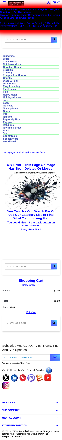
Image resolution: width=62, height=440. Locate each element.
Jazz (5, 100)
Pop (5, 114)
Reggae (7, 122)
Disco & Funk (10, 81)
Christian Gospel (12, 67)
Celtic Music (10, 61)
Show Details (31, 285)
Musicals (8, 105)
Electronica (9, 89)
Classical (8, 70)
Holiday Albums (12, 97)
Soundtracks (10, 136)
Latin (6, 103)
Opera (6, 111)
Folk (5, 92)
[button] (54, 40)
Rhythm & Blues (12, 127)
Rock (6, 130)
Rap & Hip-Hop (11, 119)
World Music (10, 141)
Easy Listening (11, 86)
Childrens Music (12, 64)
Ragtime (7, 116)
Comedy (7, 72)
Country (7, 78)
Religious (8, 125)
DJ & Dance (9, 83)
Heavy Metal (10, 94)
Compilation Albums (14, 75)
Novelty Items (11, 108)
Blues (6, 59)
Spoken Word (10, 139)
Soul (5, 133)
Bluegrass (9, 56)
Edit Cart (31, 312)
